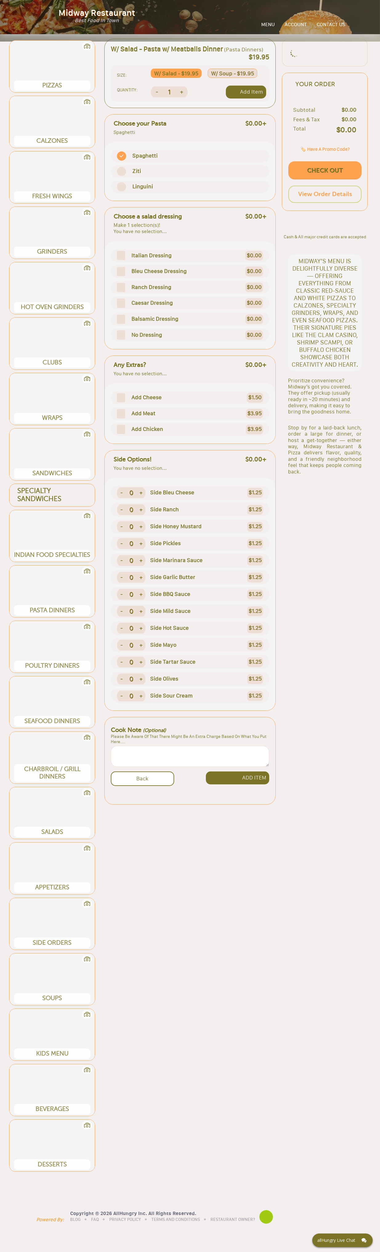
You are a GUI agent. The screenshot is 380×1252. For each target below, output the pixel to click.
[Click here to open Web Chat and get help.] (342, 1240)
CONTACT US (331, 28)
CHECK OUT (325, 193)
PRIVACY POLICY (142, 1231)
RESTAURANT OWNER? (249, 1231)
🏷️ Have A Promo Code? (325, 172)
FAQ (111, 1231)
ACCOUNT (296, 28)
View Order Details (325, 217)
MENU (268, 28)
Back (142, 786)
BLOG (92, 1231)
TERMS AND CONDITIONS (192, 1231)
